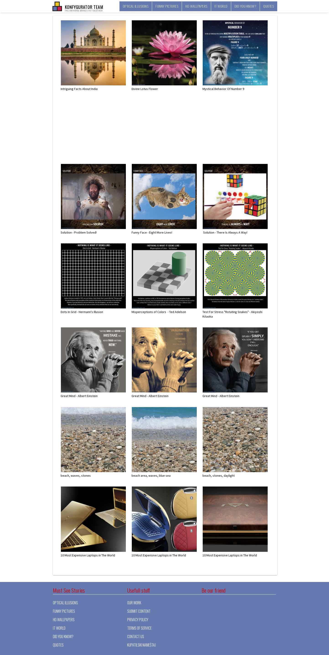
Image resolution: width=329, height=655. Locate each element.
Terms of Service (139, 628)
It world (221, 6)
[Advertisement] (167, 132)
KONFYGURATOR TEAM (84, 8)
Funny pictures (166, 6)
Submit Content (138, 611)
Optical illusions (136, 6)
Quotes (268, 6)
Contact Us (135, 636)
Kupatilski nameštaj (141, 645)
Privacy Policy (137, 619)
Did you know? (245, 6)
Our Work (134, 602)
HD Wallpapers (196, 6)
